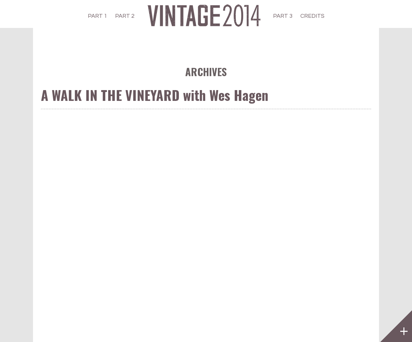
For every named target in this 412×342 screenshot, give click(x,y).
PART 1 (97, 16)
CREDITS (312, 16)
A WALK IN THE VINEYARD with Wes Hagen (154, 95)
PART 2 (124, 16)
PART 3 (282, 16)
